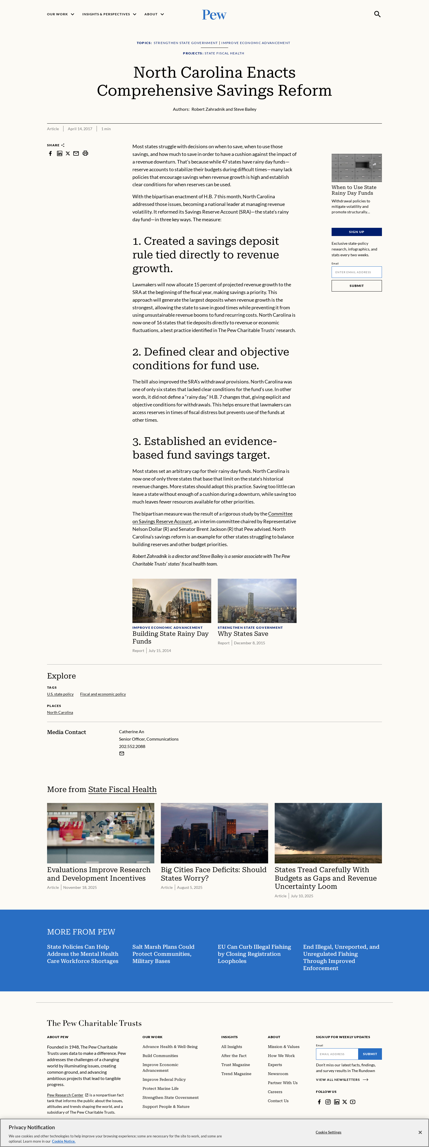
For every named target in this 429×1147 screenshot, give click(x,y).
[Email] (357, 272)
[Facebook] (319, 1102)
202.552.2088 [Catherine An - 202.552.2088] (132, 746)
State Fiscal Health (122, 789)
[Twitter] (344, 1101)
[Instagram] (328, 1102)
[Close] (420, 1134)
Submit (357, 286)
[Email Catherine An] (121, 753)
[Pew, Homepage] (214, 14)
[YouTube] (352, 1102)
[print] (85, 153)
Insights (229, 1037)
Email (335, 263)
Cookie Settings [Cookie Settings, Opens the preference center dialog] (328, 1134)
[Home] (94, 1023)
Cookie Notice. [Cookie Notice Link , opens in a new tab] (64, 1143)
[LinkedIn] (337, 1102)
